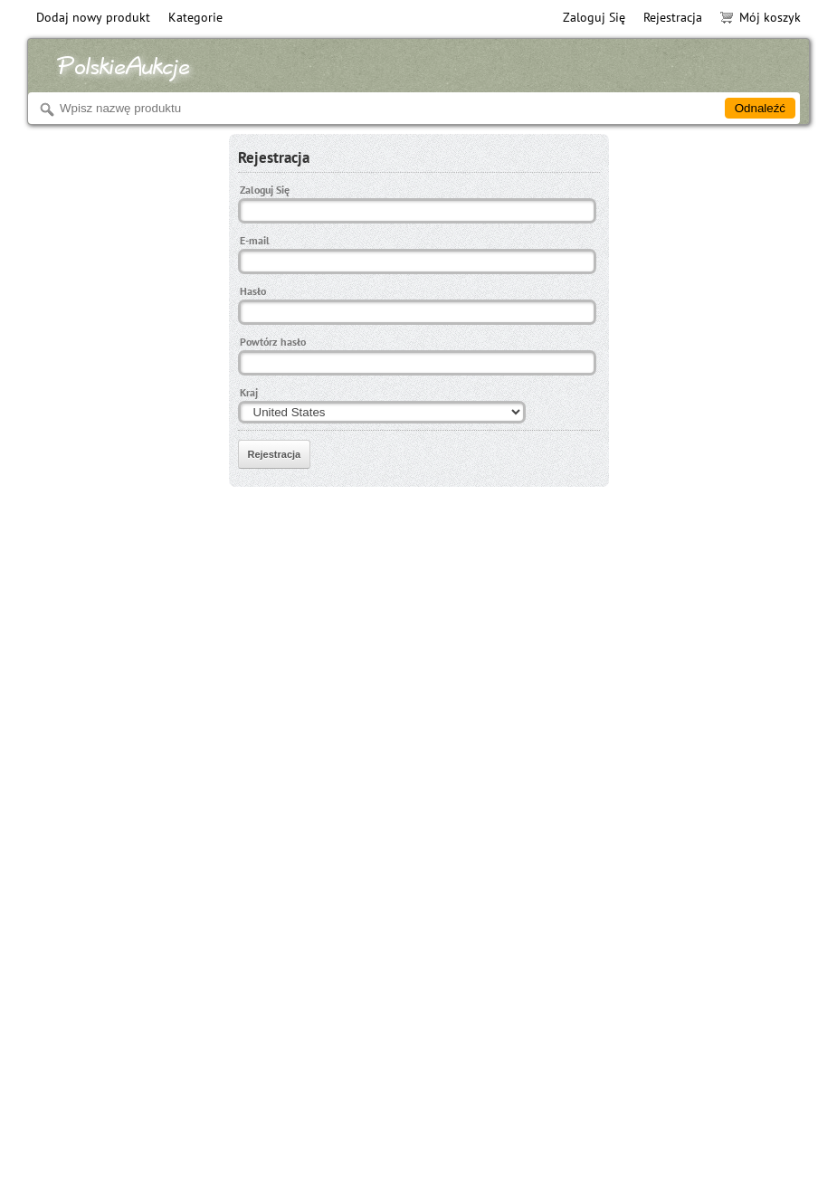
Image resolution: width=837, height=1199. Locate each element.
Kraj (249, 392)
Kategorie (195, 17)
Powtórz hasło (273, 341)
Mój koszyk (760, 17)
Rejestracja (672, 17)
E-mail (255, 240)
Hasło (253, 291)
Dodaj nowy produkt (93, 17)
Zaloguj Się (594, 17)
